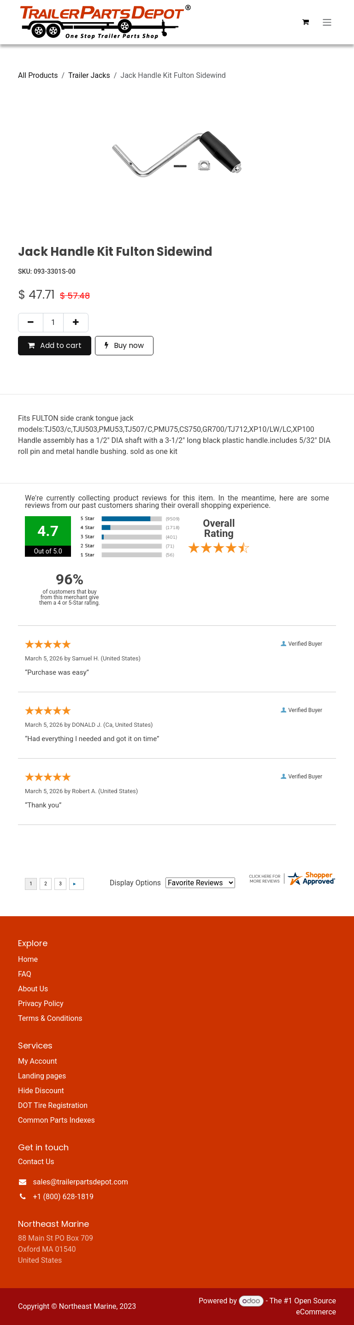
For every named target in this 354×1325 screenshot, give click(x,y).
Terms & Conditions (50, 1018)
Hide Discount (41, 1090)
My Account (37, 1061)
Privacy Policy (41, 1003)
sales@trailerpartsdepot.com (80, 1182)
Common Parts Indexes (56, 1120)
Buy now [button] (124, 345)
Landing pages (42, 1076)
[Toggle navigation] (327, 22)
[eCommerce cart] (305, 22)
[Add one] (75, 322)
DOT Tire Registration (53, 1105)
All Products (38, 75)
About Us (33, 988)
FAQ (24, 974)
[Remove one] (30, 322)
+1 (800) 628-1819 (63, 1196)
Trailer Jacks (89, 75)
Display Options (135, 882)
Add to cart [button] (55, 345)
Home (28, 959)
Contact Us (36, 1161)
